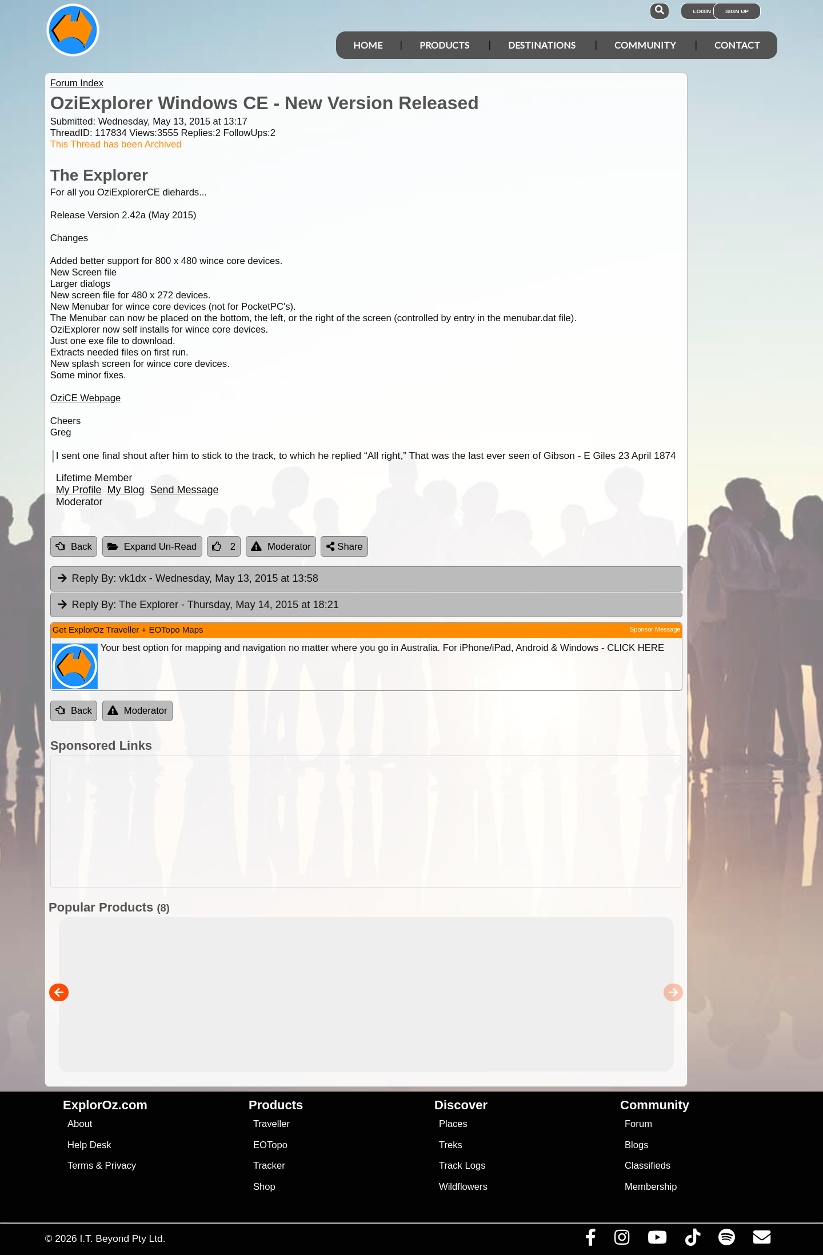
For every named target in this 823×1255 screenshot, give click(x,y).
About (79, 1123)
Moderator (281, 546)
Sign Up (737, 11)
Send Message (184, 489)
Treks (450, 1145)
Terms (80, 1165)
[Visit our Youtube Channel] (657, 1240)
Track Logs (462, 1165)
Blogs (637, 1145)
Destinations (542, 44)
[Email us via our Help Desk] (761, 1240)
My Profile (79, 489)
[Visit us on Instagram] (621, 1240)
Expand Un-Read (152, 546)
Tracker (269, 1165)
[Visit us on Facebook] (590, 1240)
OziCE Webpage (85, 398)
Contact (737, 44)
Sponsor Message (655, 629)
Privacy (121, 1165)
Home (367, 44)
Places (453, 1123)
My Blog (126, 489)
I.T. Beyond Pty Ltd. (122, 1238)
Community (645, 44)
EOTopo (270, 1145)
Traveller (271, 1123)
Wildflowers (463, 1186)
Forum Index (76, 83)
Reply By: (94, 578)
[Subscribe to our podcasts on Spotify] (726, 1240)
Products (444, 44)
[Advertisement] (422, 821)
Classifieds (647, 1165)
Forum (638, 1123)
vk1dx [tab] (187, 579)
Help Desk (89, 1145)
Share (344, 546)
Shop (264, 1186)
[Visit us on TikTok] (692, 1240)
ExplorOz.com (105, 1105)
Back (73, 546)
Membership (651, 1186)
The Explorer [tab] (197, 605)
